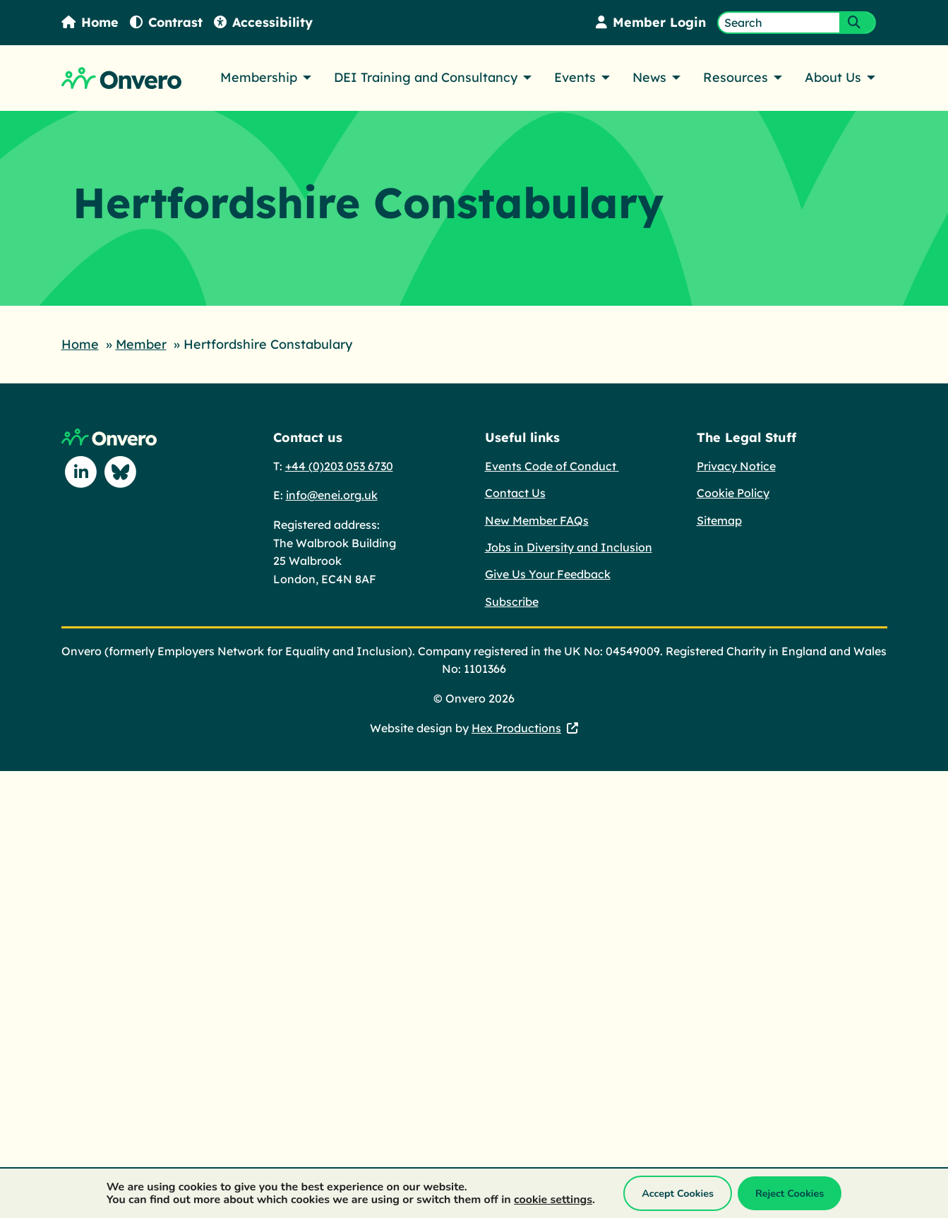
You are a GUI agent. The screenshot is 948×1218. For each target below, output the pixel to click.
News (649, 77)
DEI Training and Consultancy (425, 77)
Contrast (167, 22)
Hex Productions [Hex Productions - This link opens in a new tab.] (516, 727)
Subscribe (512, 601)
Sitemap (719, 519)
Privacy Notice (736, 465)
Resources (735, 77)
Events (575, 77)
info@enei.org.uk (332, 494)
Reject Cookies (789, 1193)
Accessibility (264, 22)
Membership (258, 77)
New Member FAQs (537, 519)
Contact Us (515, 492)
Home (90, 22)
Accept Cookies (678, 1193)
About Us (833, 77)
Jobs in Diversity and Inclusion (568, 546)
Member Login (650, 22)
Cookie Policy (733, 492)
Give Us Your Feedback (548, 573)
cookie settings (553, 1199)
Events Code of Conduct (552, 465)
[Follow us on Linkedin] (81, 472)
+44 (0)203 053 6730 (339, 465)
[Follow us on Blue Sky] (120, 472)
